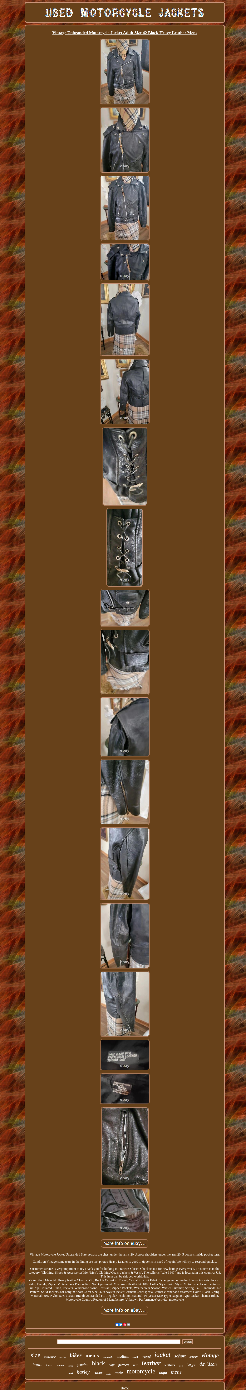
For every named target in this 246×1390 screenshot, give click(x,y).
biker (75, 1355)
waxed (146, 1356)
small (135, 1357)
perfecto (123, 1365)
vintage (210, 1355)
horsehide (108, 1357)
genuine (82, 1365)
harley (83, 1372)
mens (176, 1372)
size (35, 1354)
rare (135, 1365)
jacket (163, 1354)
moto (119, 1372)
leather (151, 1363)
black (98, 1363)
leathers (170, 1365)
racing (62, 1357)
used (181, 1366)
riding (70, 1366)
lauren (49, 1365)
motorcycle (141, 1371)
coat (70, 1373)
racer (98, 1372)
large (191, 1364)
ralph (163, 1373)
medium (123, 1356)
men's (92, 1355)
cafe (112, 1365)
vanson (60, 1365)
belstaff (193, 1357)
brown (37, 1364)
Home (125, 1388)
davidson (208, 1364)
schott (180, 1355)
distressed (50, 1356)
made (108, 1374)
